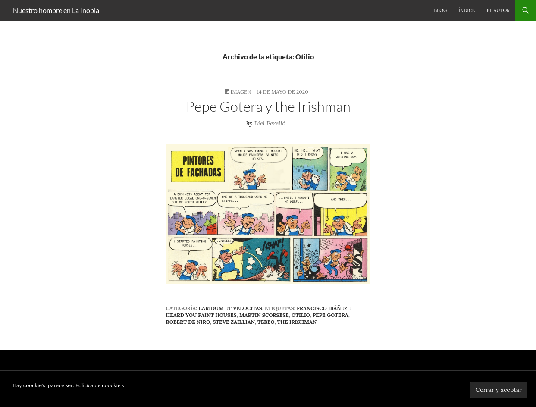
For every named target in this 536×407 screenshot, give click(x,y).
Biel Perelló (270, 123)
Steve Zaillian (234, 322)
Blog (440, 10)
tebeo (266, 322)
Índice (466, 10)
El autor (498, 10)
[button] (268, 214)
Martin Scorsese (264, 315)
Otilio (301, 315)
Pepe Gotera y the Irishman (268, 106)
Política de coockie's (99, 385)
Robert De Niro (188, 322)
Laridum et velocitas (230, 308)
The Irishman (297, 322)
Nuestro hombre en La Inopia (56, 10)
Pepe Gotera (330, 315)
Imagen (240, 91)
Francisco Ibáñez (322, 308)
